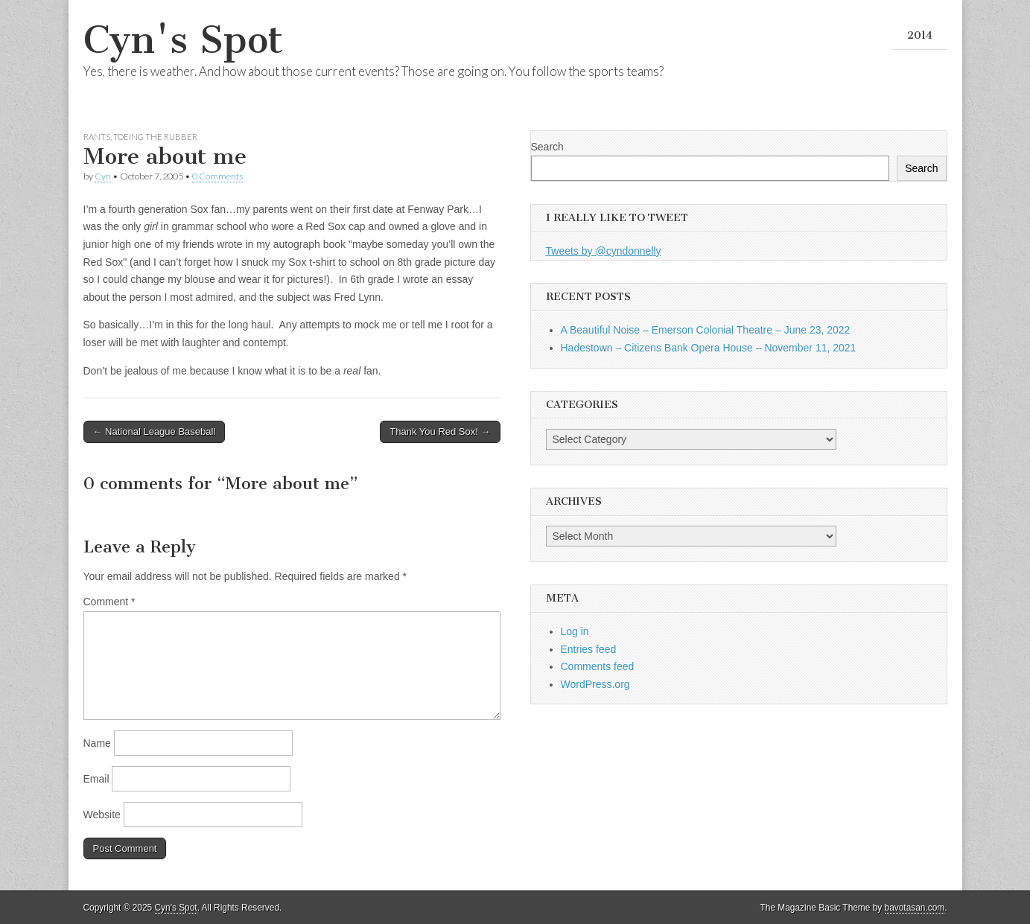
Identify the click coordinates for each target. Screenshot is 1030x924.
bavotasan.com (915, 907)
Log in (575, 631)
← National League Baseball (154, 431)
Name (97, 743)
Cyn (103, 176)
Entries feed (589, 649)
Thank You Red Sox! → (440, 431)
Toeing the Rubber (155, 136)
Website (102, 815)
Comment (109, 602)
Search (547, 147)
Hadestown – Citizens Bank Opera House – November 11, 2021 (708, 348)
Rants (96, 136)
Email (96, 779)
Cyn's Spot (183, 40)
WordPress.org (595, 684)
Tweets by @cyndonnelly (603, 251)
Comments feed (598, 666)
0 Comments (217, 176)
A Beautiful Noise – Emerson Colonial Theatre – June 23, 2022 (706, 330)
